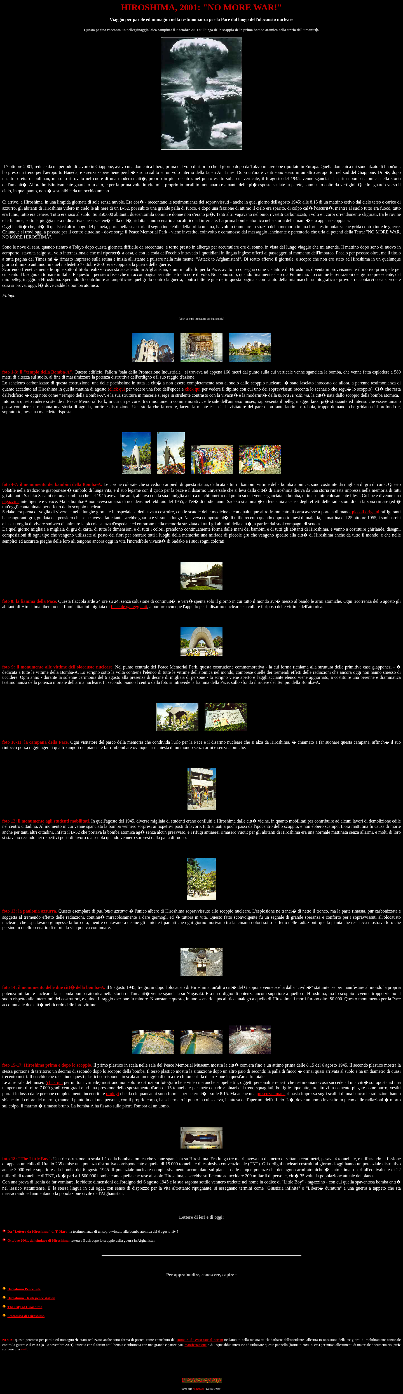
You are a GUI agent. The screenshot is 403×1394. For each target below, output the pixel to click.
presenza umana (271, 1093)
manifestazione (195, 1345)
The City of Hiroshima (24, 1307)
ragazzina (10, 501)
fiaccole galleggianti (129, 606)
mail (24, 1349)
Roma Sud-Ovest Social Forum (200, 1340)
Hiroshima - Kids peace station (31, 1298)
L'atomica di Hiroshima (26, 1316)
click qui (117, 389)
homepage (198, 1388)
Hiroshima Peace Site (24, 1289)
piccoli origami (365, 511)
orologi (112, 1093)
